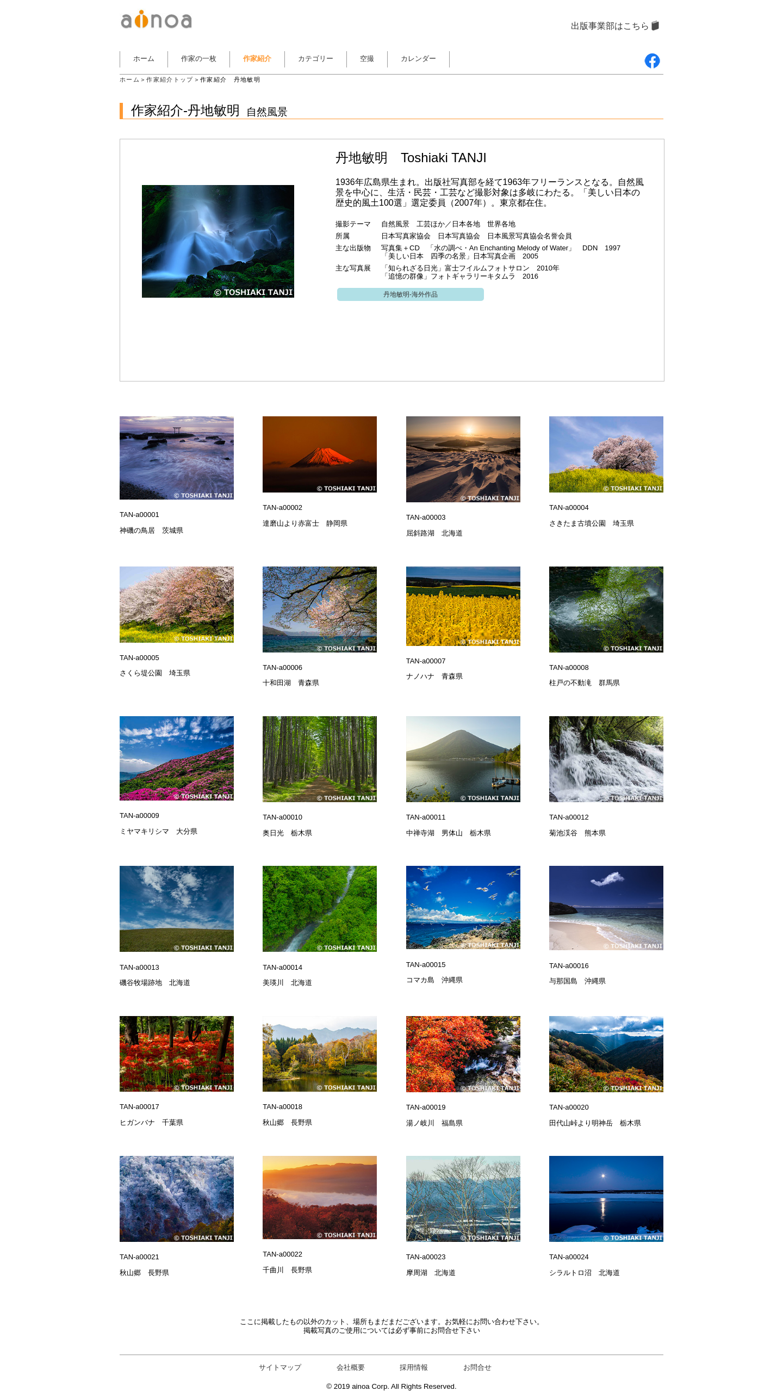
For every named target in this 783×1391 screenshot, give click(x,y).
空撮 (367, 58)
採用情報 (414, 1367)
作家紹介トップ (169, 79)
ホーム (143, 58)
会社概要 (351, 1367)
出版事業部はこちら (610, 25)
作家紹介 (257, 58)
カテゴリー (315, 58)
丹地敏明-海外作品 (410, 294)
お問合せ (477, 1367)
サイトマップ (280, 1367)
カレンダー (418, 58)
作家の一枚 (198, 58)
